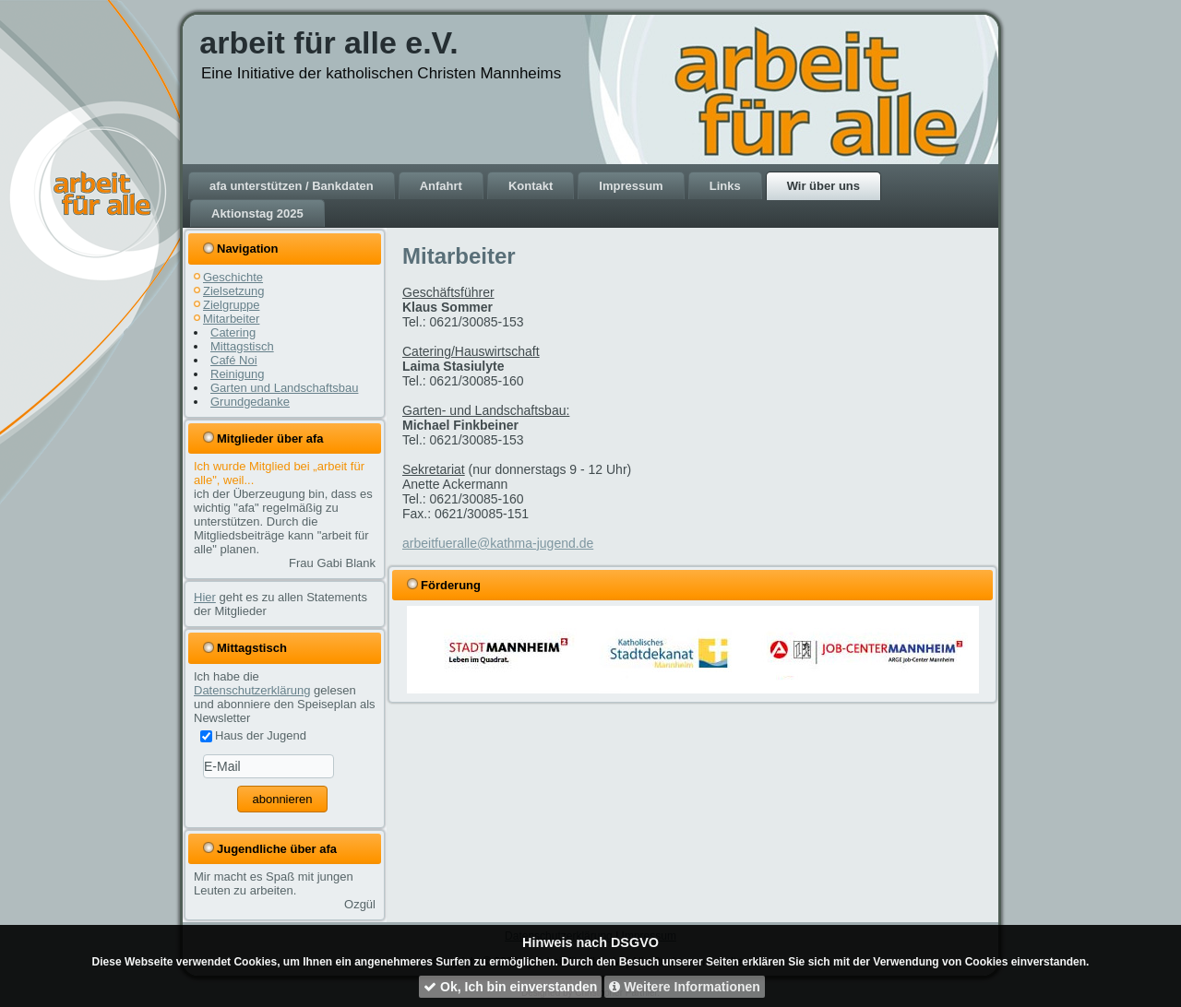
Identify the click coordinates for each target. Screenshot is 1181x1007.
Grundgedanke (250, 402)
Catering (233, 332)
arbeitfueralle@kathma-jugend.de (497, 543)
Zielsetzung (233, 291)
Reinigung (237, 374)
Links (725, 186)
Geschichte (233, 277)
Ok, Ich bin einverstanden (510, 986)
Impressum (630, 186)
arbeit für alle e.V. (328, 42)
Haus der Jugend (253, 735)
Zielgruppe (231, 305)
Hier (205, 597)
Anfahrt (441, 186)
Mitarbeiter (231, 319)
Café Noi (233, 360)
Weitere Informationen (684, 986)
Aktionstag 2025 (257, 213)
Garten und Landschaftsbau (284, 388)
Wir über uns (823, 186)
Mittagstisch (242, 346)
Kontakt (530, 186)
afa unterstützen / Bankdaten (291, 186)
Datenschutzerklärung (252, 690)
